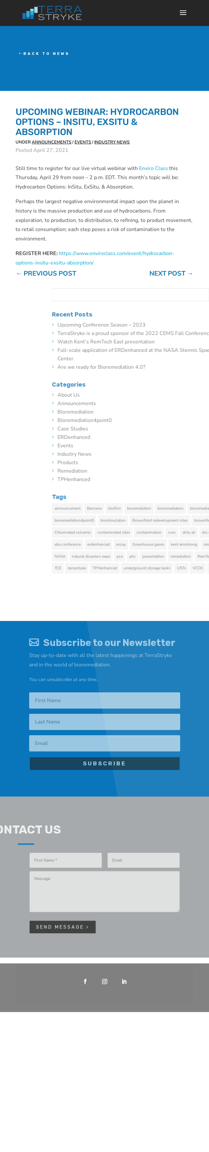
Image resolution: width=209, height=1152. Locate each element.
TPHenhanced (168, 479)
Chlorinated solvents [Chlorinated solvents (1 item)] (167, 532)
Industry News (112, 142)
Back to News (46, 53)
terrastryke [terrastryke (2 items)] (172, 568)
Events (83, 142)
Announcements (51, 142)
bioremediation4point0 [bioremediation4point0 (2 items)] (169, 520)
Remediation (167, 471)
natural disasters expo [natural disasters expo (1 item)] (186, 556)
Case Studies (167, 428)
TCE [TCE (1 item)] (152, 568)
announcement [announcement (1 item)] (162, 508)
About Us (163, 395)
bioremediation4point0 (179, 420)
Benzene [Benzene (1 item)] (189, 508)
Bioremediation (170, 411)
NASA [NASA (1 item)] (154, 556)
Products (162, 462)
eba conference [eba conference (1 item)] (162, 544)
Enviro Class (153, 187)
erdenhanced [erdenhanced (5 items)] (193, 544)
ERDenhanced (168, 437)
